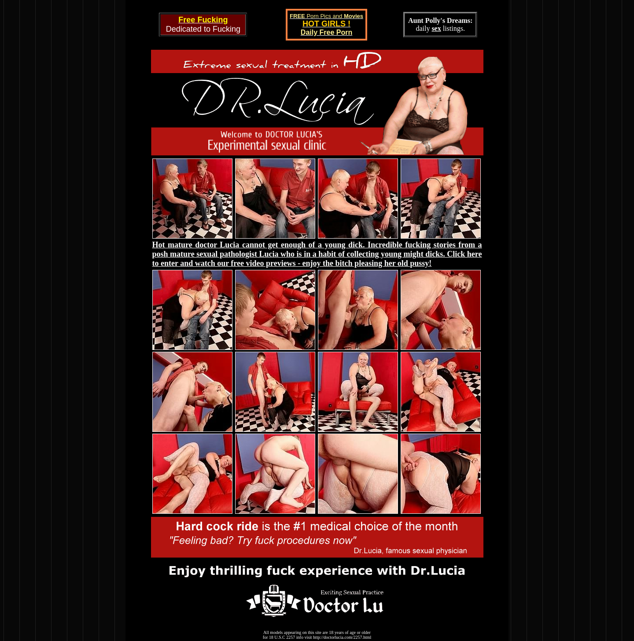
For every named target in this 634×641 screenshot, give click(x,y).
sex (436, 28)
